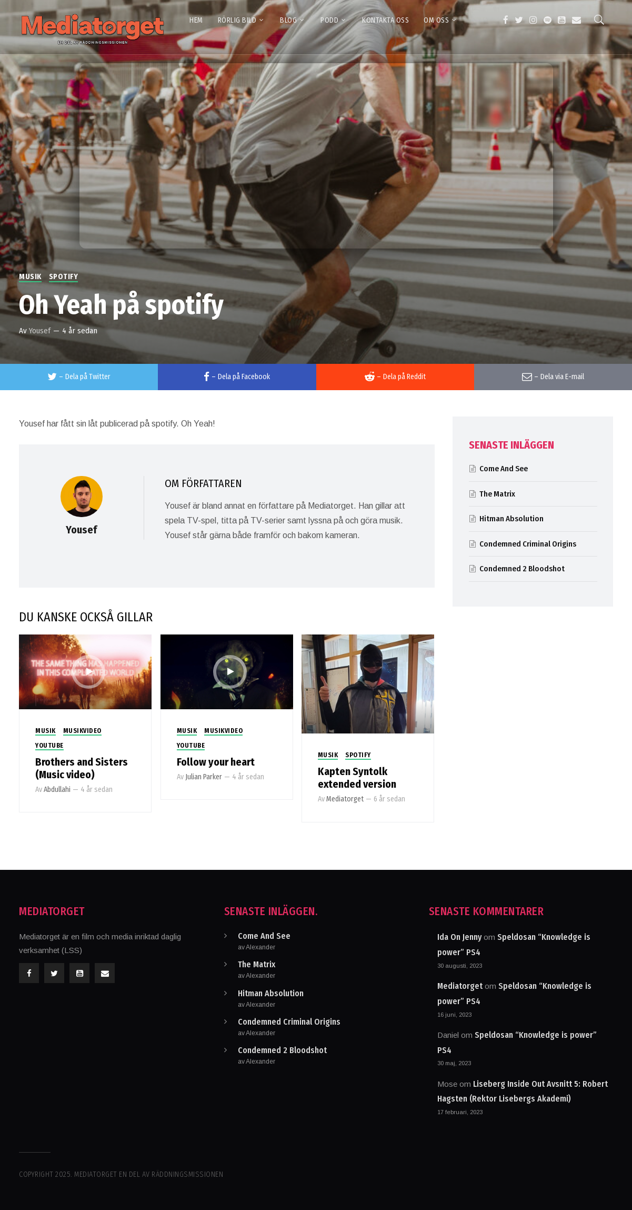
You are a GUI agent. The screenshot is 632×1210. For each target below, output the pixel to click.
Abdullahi (57, 789)
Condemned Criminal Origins (527, 544)
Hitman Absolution (511, 518)
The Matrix (497, 494)
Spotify (63, 276)
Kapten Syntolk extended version (357, 777)
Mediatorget (345, 799)
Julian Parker (203, 776)
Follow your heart (216, 762)
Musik (30, 276)
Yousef (40, 330)
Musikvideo (82, 731)
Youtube (49, 745)
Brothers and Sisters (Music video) (81, 768)
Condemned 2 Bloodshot (522, 568)
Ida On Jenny (459, 937)
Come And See (503, 468)
